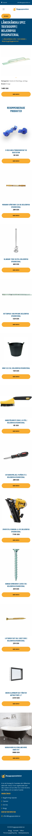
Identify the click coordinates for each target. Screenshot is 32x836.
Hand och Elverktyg (15, 81)
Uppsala (5, 2)
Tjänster (5, 801)
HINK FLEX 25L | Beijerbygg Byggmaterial (16, 368)
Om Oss (5, 805)
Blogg (5, 808)
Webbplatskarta (23, 833)
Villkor (22, 831)
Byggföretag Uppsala (10, 798)
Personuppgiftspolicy (10, 833)
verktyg (25, 81)
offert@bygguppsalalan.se (23, 2)
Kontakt (15, 831)
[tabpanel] (16, 61)
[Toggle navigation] (3, 9)
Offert (6, 16)
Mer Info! (16, 94)
